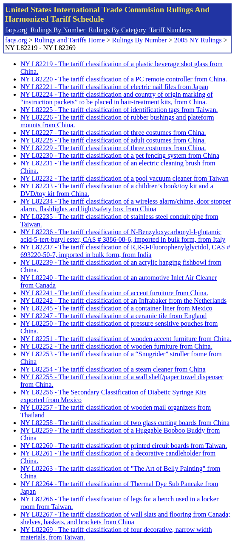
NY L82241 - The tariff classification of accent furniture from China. (114, 292)
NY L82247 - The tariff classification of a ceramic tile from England (113, 315)
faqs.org (16, 30)
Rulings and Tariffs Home (69, 40)
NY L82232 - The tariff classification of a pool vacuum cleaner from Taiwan (124, 178)
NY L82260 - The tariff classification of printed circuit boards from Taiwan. (123, 445)
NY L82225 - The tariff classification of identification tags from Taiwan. (119, 109)
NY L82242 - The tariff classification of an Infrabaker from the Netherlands (123, 300)
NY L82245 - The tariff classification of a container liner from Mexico (116, 308)
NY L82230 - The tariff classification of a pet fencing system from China (119, 155)
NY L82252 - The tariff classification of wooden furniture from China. (116, 346)
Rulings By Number (58, 30)
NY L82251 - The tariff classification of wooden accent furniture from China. (125, 338)
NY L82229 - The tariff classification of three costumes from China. (113, 147)
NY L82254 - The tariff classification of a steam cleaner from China (113, 369)
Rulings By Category (117, 30)
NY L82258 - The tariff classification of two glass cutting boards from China (124, 422)
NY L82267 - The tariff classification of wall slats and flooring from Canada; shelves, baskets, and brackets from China (125, 518)
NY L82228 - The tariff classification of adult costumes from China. (113, 140)
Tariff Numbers (170, 30)
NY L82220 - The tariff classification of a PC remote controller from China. (123, 79)
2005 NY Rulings (198, 40)
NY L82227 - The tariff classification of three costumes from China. (113, 132)
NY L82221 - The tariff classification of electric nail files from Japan (114, 86)
